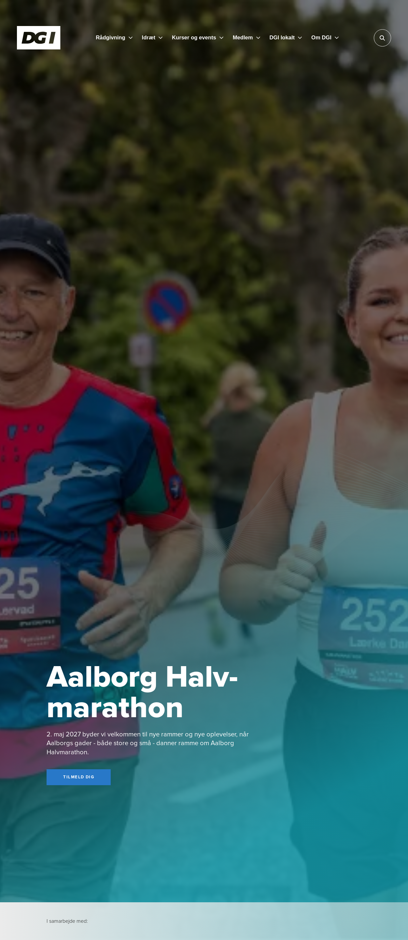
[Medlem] (246, 38)
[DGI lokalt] (286, 38)
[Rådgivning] (114, 38)
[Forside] (39, 37)
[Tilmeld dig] (79, 777)
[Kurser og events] (197, 38)
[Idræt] (152, 38)
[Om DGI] (325, 38)
